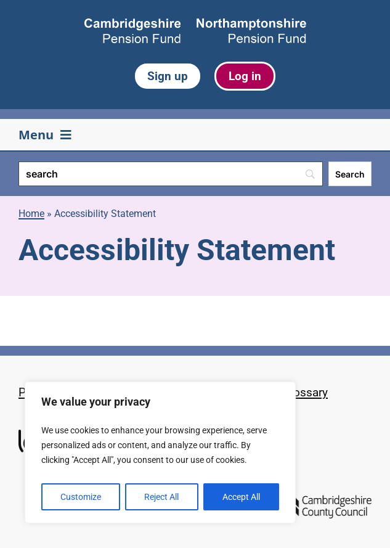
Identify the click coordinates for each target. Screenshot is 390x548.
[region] (160, 452)
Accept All (241, 497)
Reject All (161, 497)
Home (31, 213)
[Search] (170, 174)
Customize (80, 497)
